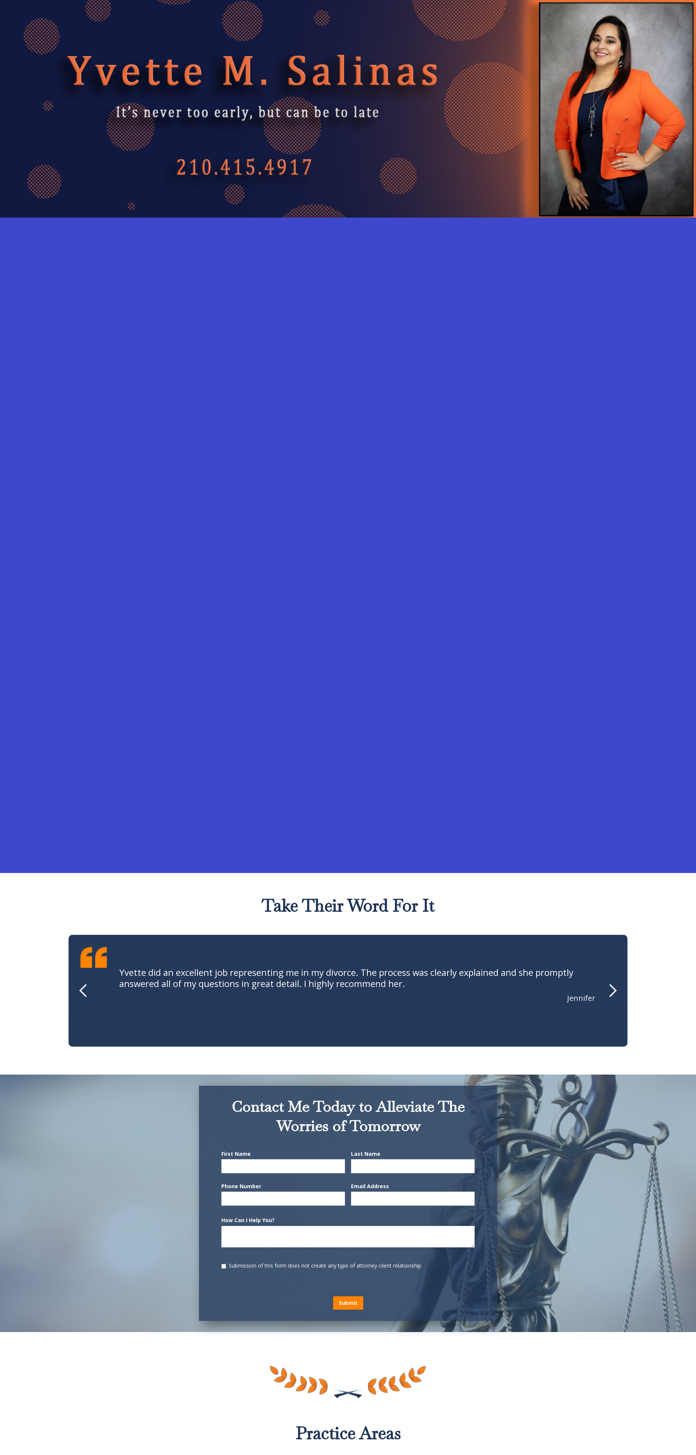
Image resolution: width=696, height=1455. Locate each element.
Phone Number (241, 1186)
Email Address (370, 1186)
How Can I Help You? (248, 1220)
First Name (236, 1154)
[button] (83, 991)
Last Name (365, 1154)
